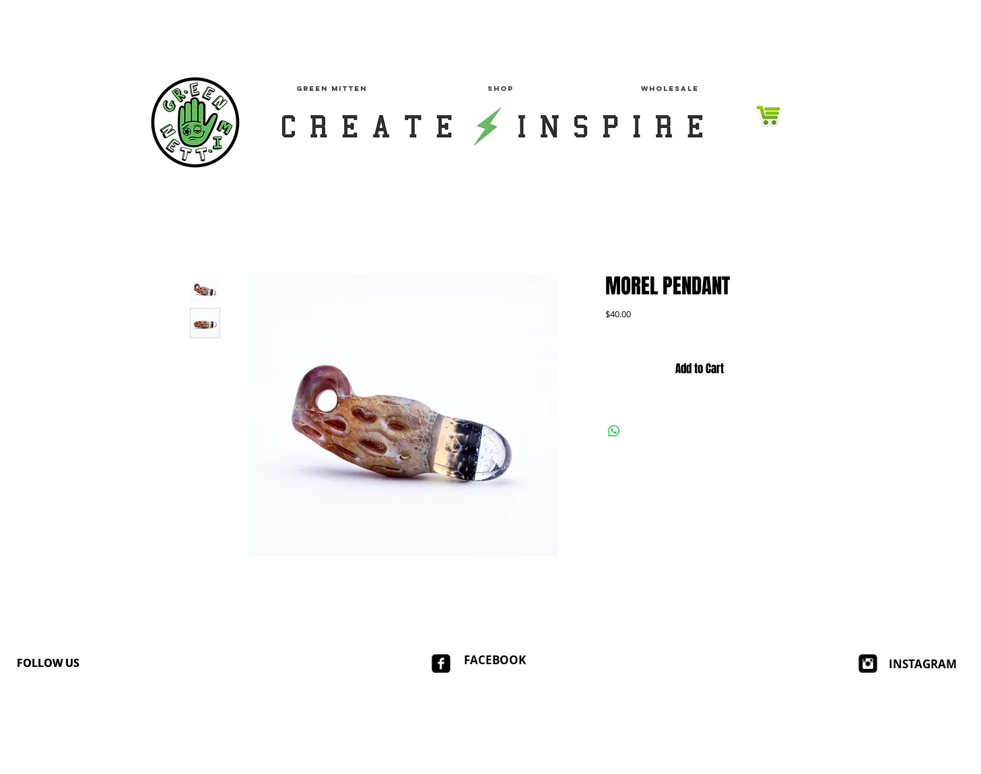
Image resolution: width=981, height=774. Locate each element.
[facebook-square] (441, 663)
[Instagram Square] (867, 663)
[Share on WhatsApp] (614, 431)
